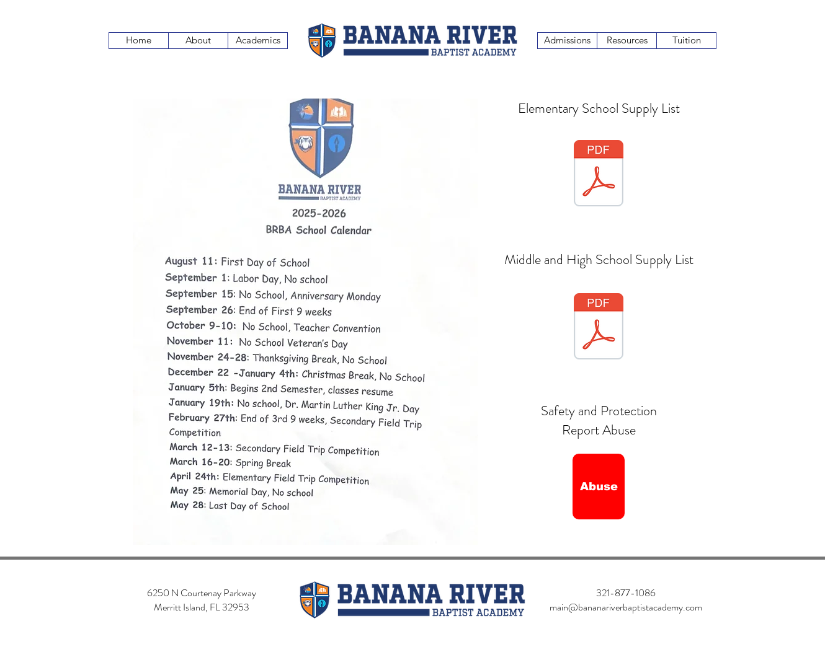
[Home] (139, 40)
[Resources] (627, 40)
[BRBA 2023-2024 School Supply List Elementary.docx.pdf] (599, 174)
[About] (198, 40)
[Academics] (258, 40)
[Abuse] (599, 486)
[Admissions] (567, 40)
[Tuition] (686, 40)
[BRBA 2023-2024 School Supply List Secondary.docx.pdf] (599, 327)
